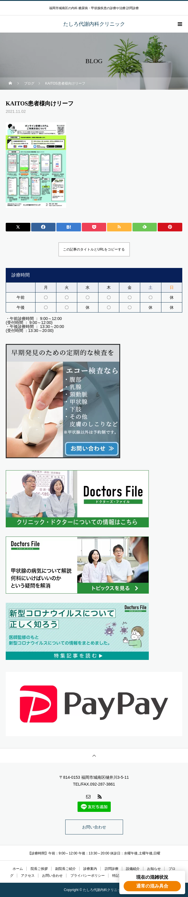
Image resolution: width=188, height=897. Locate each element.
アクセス (28, 876)
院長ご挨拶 (39, 869)
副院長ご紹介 (65, 869)
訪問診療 (111, 869)
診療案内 (90, 869)
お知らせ (154, 869)
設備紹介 (133, 869)
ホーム (18, 869)
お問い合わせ (94, 827)
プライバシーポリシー (87, 876)
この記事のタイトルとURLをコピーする (94, 249)
